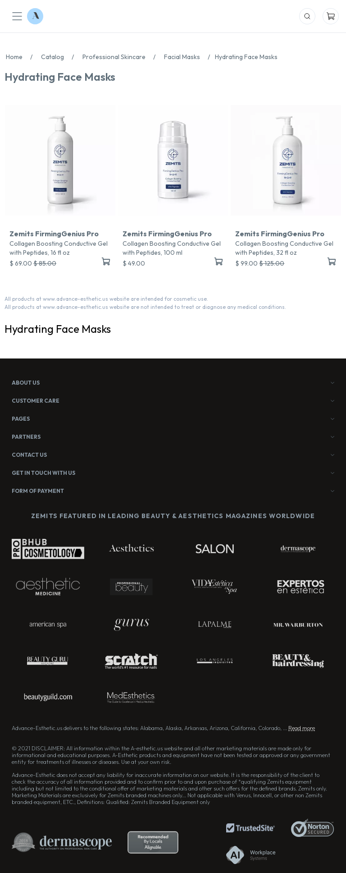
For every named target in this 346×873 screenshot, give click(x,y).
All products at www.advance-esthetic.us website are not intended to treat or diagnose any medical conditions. (145, 306)
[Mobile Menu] (17, 16)
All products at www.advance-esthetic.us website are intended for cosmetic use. (106, 298)
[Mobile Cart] (331, 16)
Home (21, 57)
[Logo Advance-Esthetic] (35, 16)
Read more (301, 728)
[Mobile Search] (307, 16)
